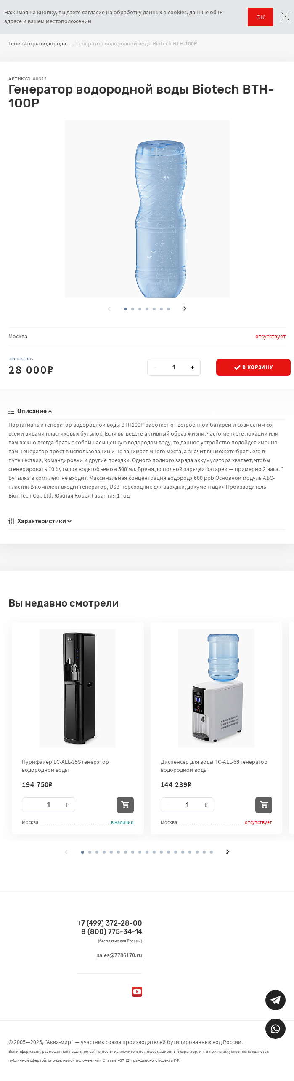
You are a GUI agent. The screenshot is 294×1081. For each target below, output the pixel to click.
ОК (260, 17)
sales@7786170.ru (119, 955)
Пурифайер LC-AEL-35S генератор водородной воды (65, 765)
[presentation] (109, 308)
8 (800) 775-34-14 (111, 932)
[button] (132, 309)
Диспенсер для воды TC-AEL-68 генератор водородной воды (214, 765)
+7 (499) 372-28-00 (109, 923)
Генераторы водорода (37, 43)
